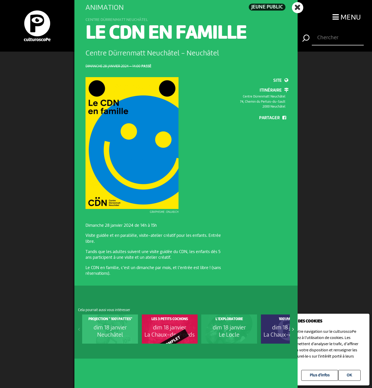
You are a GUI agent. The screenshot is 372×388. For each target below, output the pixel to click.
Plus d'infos (320, 375)
